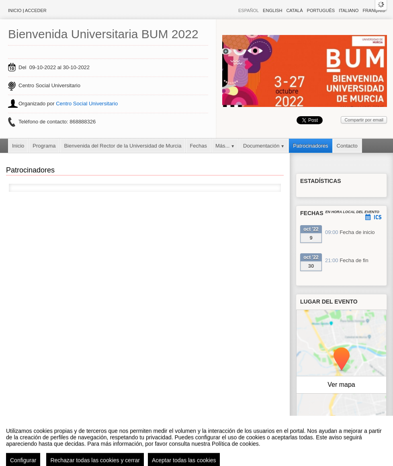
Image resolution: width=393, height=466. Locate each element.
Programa (44, 146)
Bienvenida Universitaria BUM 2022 (103, 34)
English (272, 10)
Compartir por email (363, 119)
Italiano (348, 10)
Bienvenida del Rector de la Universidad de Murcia (122, 146)
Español (248, 10)
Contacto (347, 146)
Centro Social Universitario (87, 104)
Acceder (36, 10)
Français (373, 10)
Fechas (198, 146)
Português (321, 10)
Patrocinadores (310, 146)
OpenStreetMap (351, 427)
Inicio (15, 10)
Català (294, 10)
